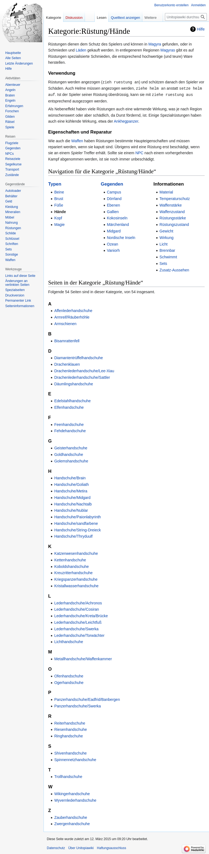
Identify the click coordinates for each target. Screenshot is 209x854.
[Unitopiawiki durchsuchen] (186, 17)
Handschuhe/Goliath (71, 483)
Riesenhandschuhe (70, 728)
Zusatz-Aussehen (174, 269)
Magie (59, 224)
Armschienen (65, 323)
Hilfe (201, 29)
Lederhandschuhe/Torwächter (79, 634)
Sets (163, 263)
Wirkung (166, 237)
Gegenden (112, 183)
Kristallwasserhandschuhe (76, 585)
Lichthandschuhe (68, 641)
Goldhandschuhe (68, 454)
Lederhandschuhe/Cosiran (76, 608)
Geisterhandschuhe (70, 447)
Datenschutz (56, 847)
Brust (58, 198)
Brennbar (167, 249)
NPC (139, 152)
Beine (59, 191)
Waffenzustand (172, 211)
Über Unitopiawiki (81, 847)
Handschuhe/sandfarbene (76, 522)
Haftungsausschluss (111, 847)
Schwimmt (168, 256)
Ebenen (113, 204)
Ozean (112, 243)
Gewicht (166, 230)
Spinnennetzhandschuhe (75, 759)
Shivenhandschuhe (70, 752)
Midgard (114, 230)
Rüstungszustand (174, 224)
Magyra (154, 44)
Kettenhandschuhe (70, 559)
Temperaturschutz (174, 198)
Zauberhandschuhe (70, 816)
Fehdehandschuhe (70, 430)
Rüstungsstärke (172, 217)
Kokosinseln (117, 217)
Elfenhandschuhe (69, 406)
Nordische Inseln (121, 237)
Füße (58, 204)
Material (166, 191)
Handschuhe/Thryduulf (73, 535)
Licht (163, 243)
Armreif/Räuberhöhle (71, 316)
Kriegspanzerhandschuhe (75, 578)
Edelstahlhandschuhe (72, 400)
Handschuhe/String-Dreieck (77, 529)
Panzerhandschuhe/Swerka (77, 705)
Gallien (113, 211)
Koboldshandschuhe (71, 566)
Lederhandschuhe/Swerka (76, 628)
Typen (54, 183)
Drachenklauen (67, 363)
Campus (114, 191)
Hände (60, 211)
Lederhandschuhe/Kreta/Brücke (81, 615)
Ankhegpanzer (126, 120)
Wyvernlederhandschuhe (75, 799)
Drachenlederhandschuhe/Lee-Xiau (84, 370)
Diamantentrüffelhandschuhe (78, 357)
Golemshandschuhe (71, 460)
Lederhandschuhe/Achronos (78, 602)
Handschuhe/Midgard (72, 497)
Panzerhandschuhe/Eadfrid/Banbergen (87, 698)
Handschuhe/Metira (70, 490)
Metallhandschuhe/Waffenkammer (83, 658)
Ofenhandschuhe (68, 675)
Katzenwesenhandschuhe (76, 552)
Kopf (58, 217)
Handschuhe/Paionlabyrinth (77, 516)
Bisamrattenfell (66, 340)
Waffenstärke (170, 204)
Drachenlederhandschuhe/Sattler (82, 376)
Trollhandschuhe (68, 776)
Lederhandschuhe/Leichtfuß (78, 621)
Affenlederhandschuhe (73, 310)
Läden (81, 50)
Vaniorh (113, 249)
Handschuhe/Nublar (71, 509)
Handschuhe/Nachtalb (73, 503)
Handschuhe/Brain (69, 477)
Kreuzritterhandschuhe (73, 572)
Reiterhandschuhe (69, 722)
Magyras (168, 50)
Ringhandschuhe (68, 735)
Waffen (77, 140)
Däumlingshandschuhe (73, 383)
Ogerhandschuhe (68, 682)
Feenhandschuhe (69, 424)
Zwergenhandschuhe (72, 823)
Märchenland (118, 224)
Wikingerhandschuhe (72, 793)
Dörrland (114, 198)
